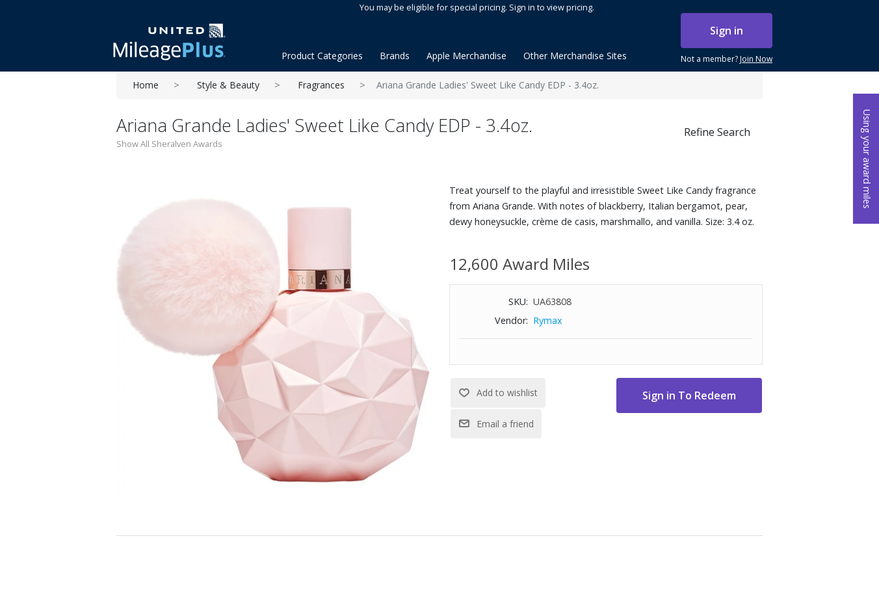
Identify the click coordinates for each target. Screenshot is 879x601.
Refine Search (717, 132)
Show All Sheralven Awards (169, 144)
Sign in (726, 30)
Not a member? (726, 59)
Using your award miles (867, 159)
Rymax (547, 320)
